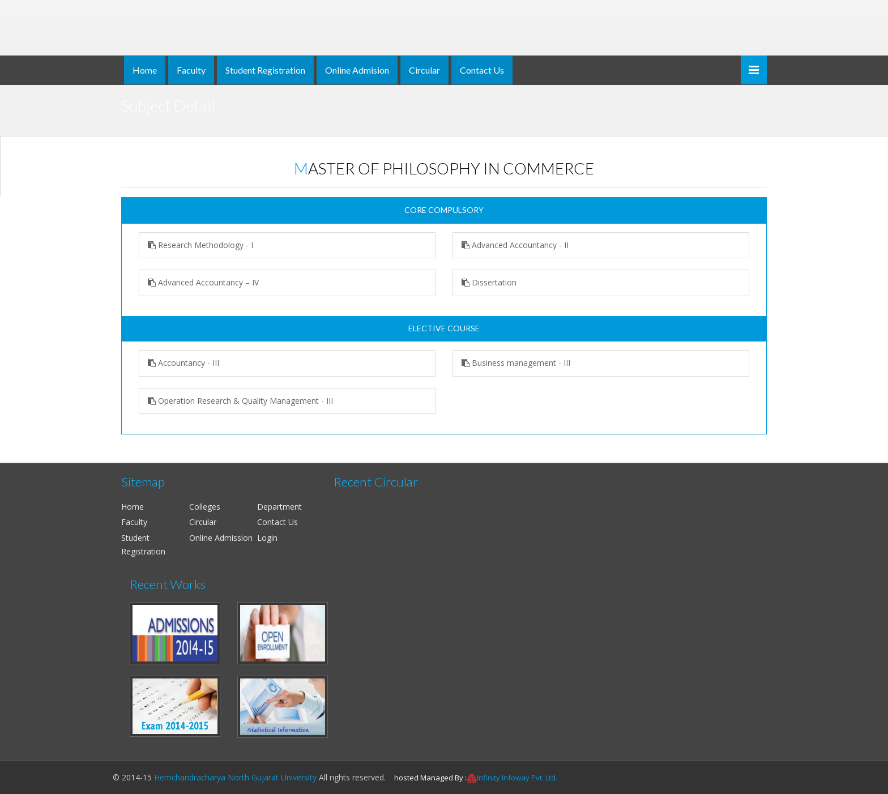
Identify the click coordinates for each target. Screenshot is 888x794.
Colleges (204, 506)
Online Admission (221, 537)
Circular (424, 70)
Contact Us (482, 70)
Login (267, 537)
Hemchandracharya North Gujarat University (235, 777)
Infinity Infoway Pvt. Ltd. (517, 777)
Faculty (191, 70)
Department (279, 506)
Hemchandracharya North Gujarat (356, 19)
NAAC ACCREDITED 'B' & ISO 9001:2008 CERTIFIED (356, 40)
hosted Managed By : (430, 777)
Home (145, 70)
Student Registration (265, 70)
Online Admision (357, 70)
